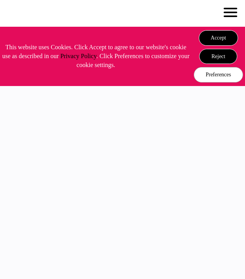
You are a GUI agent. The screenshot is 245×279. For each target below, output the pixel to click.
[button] (218, 38)
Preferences (218, 75)
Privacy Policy (78, 56)
